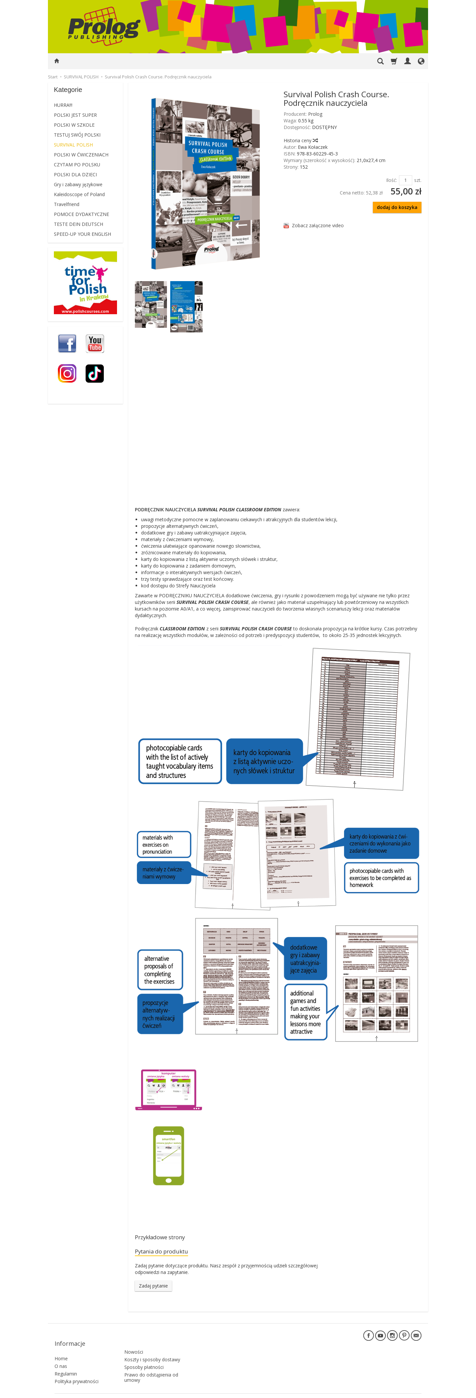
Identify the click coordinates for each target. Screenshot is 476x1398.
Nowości (133, 1339)
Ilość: (391, 180)
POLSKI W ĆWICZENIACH (81, 154)
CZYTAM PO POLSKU (77, 164)
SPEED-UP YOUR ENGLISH (82, 234)
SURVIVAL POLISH (73, 145)
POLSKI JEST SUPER (75, 115)
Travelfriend (66, 204)
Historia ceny (300, 140)
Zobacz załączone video (318, 225)
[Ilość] (405, 180)
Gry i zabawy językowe (78, 184)
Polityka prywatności (77, 1372)
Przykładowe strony (165, 1237)
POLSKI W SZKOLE (74, 125)
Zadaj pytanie (153, 1288)
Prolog (315, 114)
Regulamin (66, 1365)
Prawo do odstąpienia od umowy (151, 1365)
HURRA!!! (63, 105)
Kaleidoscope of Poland (79, 194)
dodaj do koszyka (397, 207)
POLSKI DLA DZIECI (75, 174)
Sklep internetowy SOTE (399, 1391)
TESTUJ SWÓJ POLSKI (77, 135)
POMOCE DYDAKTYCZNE (81, 214)
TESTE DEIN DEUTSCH (78, 224)
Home (61, 1349)
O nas (61, 1357)
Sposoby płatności (144, 1355)
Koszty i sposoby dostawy (152, 1347)
